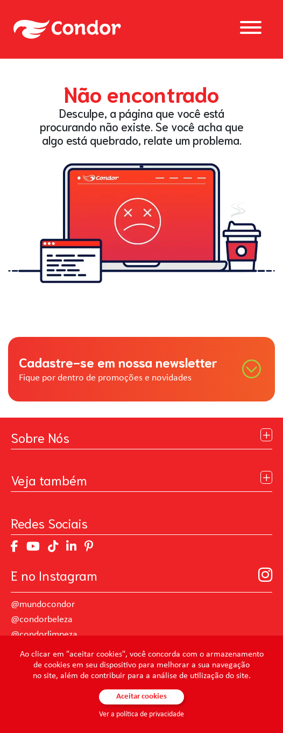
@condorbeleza (42, 620)
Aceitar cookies (141, 697)
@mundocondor (43, 605)
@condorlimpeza (44, 635)
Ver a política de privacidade (141, 714)
